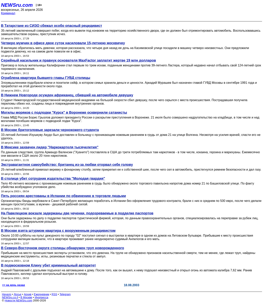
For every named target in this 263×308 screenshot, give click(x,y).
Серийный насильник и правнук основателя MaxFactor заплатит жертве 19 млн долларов (78, 60)
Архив (27, 294)
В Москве (26, 297)
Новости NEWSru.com (18, 300)
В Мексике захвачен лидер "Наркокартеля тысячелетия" (49, 147)
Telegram (65, 294)
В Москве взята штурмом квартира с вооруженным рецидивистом (58, 231)
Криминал (8, 13)
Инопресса (41, 297)
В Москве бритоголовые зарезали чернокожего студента (50, 130)
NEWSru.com (17, 5)
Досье (17, 294)
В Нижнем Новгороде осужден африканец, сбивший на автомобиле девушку (67, 95)
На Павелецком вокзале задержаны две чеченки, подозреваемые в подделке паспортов (77, 213)
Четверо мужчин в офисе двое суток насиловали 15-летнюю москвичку (63, 43)
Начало (6, 294)
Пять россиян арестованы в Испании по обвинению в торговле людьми (63, 196)
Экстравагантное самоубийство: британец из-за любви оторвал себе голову (67, 165)
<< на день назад (13, 285)
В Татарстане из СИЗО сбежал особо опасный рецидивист (51, 26)
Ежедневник (41, 294)
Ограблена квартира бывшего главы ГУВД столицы (45, 78)
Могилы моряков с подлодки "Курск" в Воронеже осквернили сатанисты (64, 112)
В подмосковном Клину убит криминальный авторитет (48, 265)
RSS (54, 294)
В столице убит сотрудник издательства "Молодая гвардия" (53, 178)
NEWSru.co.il (10, 297)
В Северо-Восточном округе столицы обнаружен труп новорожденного (62, 248)
